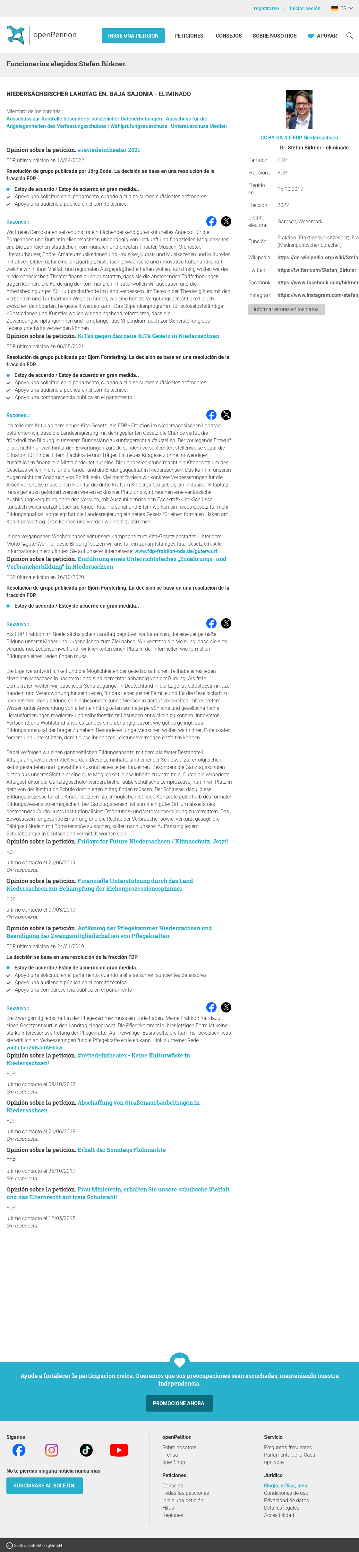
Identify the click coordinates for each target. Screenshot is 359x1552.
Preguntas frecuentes (288, 1447)
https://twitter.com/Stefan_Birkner (317, 270)
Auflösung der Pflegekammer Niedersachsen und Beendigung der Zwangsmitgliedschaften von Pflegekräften (109, 932)
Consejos (229, 36)
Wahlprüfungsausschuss (139, 126)
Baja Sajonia (132, 94)
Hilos (168, 1508)
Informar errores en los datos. (287, 309)
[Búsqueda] (349, 35)
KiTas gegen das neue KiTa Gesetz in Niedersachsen (148, 336)
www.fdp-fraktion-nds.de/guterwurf (176, 551)
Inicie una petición (133, 36)
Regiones (172, 1515)
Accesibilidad (279, 1515)
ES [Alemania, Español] (338, 8)
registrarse (266, 8)
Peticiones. (190, 36)
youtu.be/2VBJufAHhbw (34, 1048)
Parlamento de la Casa (289, 1455)
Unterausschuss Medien (199, 126)
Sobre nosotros (275, 36)
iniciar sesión (305, 8)
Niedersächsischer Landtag (52, 94)
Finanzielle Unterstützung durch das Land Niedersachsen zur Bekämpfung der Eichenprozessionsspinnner (99, 884)
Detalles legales (281, 1508)
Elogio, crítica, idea (285, 1486)
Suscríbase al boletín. (44, 1486)
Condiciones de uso (286, 1493)
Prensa (170, 1455)
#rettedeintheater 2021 (109, 150)
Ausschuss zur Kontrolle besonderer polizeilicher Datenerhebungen (84, 119)
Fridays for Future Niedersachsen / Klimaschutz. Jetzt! (153, 841)
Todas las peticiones (185, 1493)
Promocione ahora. (179, 1403)
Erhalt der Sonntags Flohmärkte (122, 1150)
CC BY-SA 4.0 (276, 138)
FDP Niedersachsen (315, 138)
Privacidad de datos (286, 1500)
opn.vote (274, 1462)
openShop (173, 1462)
